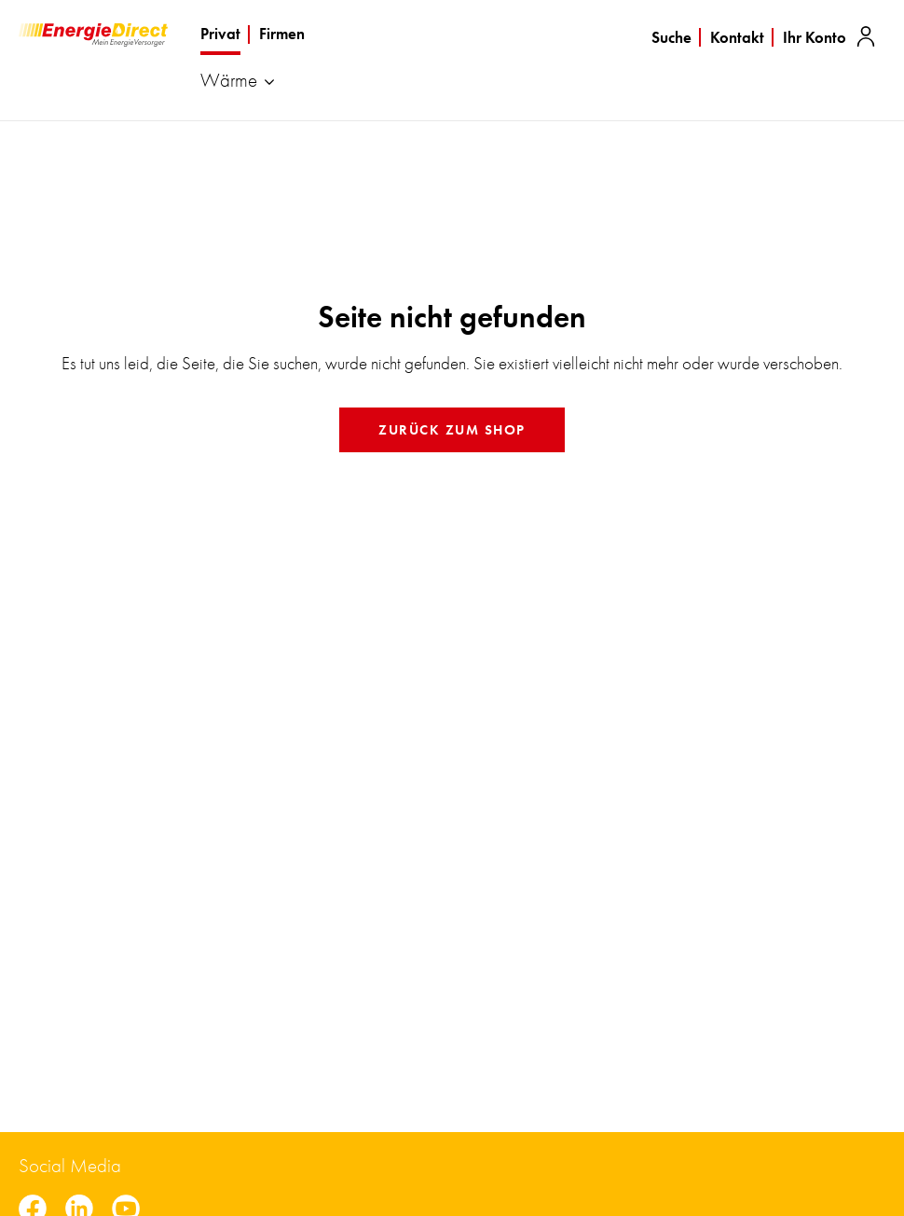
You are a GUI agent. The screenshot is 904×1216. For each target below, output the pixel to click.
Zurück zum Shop (452, 430)
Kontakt (737, 37)
